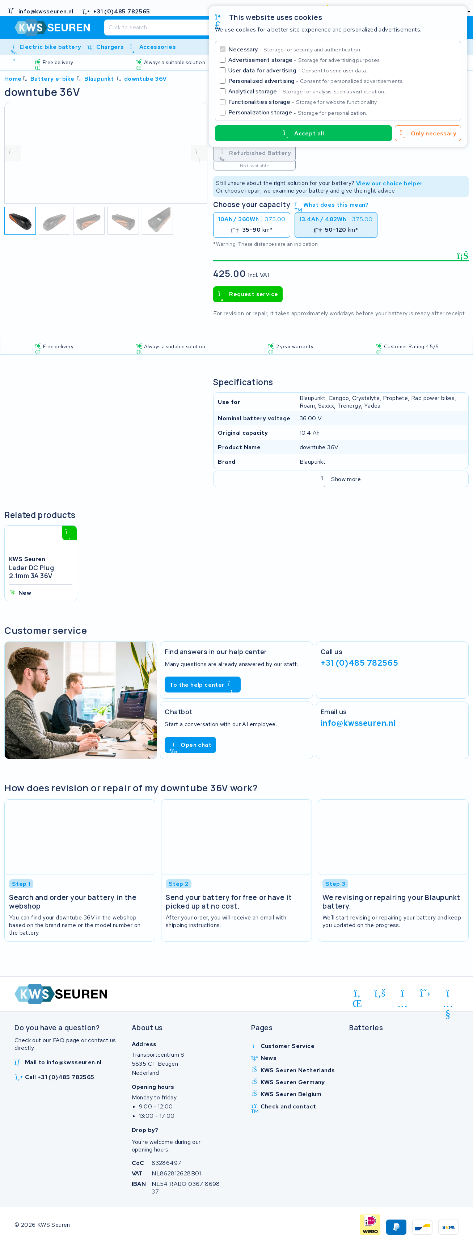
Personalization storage (297, 112)
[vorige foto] (13, 153)
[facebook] (380, 993)
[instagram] (402, 994)
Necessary (294, 49)
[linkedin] (357, 994)
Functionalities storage (303, 102)
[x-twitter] (425, 993)
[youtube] (448, 994)
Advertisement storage (304, 60)
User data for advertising (297, 70)
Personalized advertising (315, 81)
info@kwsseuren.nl (358, 722)
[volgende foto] (199, 153)
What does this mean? (331, 205)
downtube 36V (145, 79)
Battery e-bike (52, 79)
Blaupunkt (99, 79)
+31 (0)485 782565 (359, 662)
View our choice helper (389, 183)
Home (13, 79)
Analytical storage (306, 91)
